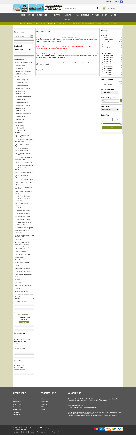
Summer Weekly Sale (21, 79)
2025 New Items (20, 68)
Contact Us (30, 24)
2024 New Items (20, 91)
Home (22, 15)
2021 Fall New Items (21, 111)
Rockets (17, 280)
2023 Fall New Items (21, 94)
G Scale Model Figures (23, 219)
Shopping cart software (52, 428)
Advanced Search (74, 24)
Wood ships (68, 20)
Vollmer (105, 46)
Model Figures (19, 125)
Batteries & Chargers (21, 291)
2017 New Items (107, 68)
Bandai (105, 15)
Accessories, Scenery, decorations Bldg (22, 247)
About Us (22, 24)
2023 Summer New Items (23, 97)
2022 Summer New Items (23, 105)
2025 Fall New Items (21, 74)
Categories (42, 15)
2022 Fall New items (21, 102)
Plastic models (82, 15)
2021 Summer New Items (23, 114)
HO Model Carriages (23, 196)
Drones (17, 265)
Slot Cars (18, 282)
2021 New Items (20, 116)
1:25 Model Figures (22, 225)
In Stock (105, 82)
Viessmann (106, 44)
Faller (104, 37)
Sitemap (43, 409)
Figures (95, 15)
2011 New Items (107, 55)
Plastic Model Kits (20, 260)
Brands (31, 15)
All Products (44, 399)
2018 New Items (107, 70)
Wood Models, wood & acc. (23, 274)
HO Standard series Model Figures (22, 154)
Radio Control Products (22, 263)
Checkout (23, 322)
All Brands (44, 404)
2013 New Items (107, 60)
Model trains (55, 15)
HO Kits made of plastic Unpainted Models (23, 158)
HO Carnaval (21, 208)
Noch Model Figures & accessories (22, 231)
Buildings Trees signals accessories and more (22, 243)
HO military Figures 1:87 (24, 162)
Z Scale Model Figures (23, 213)
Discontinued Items (88, 24)
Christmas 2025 (20, 65)
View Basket (111, 8)
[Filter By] (110, 101)
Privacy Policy (56, 432)
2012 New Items (107, 58)
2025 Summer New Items (23, 71)
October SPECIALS (21, 82)
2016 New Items (107, 66)
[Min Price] (107, 119)
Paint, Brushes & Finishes (23, 271)
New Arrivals (19, 77)
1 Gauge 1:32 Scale (21, 301)
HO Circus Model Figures (25, 172)
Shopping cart (25, 314)
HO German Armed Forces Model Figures (22, 149)
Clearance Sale (20, 119)
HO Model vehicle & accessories (22, 199)
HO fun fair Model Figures (25, 180)
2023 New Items (20, 99)
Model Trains (19, 122)
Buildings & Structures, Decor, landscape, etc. (24, 236)
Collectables (19, 239)
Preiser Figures (107, 42)
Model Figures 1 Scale (23, 216)
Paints (113, 15)
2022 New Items (20, 108)
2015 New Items (107, 64)
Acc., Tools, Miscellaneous (23, 285)
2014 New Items (107, 62)
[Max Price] (117, 119)
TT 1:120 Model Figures (23, 222)
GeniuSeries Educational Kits (24, 268)
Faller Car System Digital (23, 254)
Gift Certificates (51, 24)
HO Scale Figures (21, 128)
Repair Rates (62, 24)
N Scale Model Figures (23, 210)
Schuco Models (20, 257)
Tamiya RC (69, 15)
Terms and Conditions (110, 24)
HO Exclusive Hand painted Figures (22, 136)
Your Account (40, 24)
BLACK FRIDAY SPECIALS (23, 62)
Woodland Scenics (108, 48)
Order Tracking (17, 404)
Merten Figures (107, 39)
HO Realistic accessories (25, 165)
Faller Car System (20, 251)
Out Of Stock (107, 84)
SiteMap (98, 24)
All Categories (45, 401)
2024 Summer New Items (23, 88)
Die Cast (17, 277)
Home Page (62, 63)
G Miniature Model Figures (24, 228)
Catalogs (17, 288)
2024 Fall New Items (21, 85)
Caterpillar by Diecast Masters (21, 297)
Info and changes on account (24, 294)
